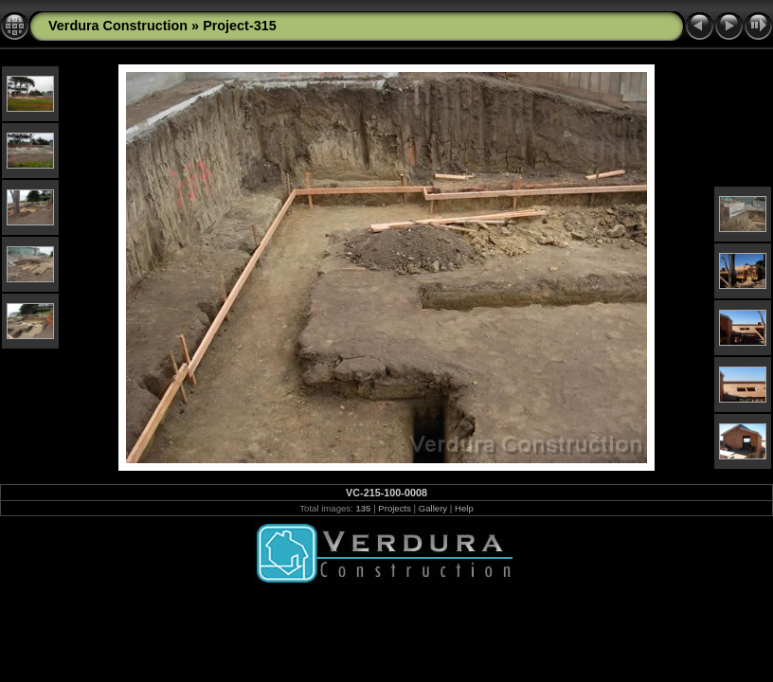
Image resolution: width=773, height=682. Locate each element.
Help (464, 508)
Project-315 (240, 25)
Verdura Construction (118, 25)
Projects (394, 508)
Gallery (433, 508)
